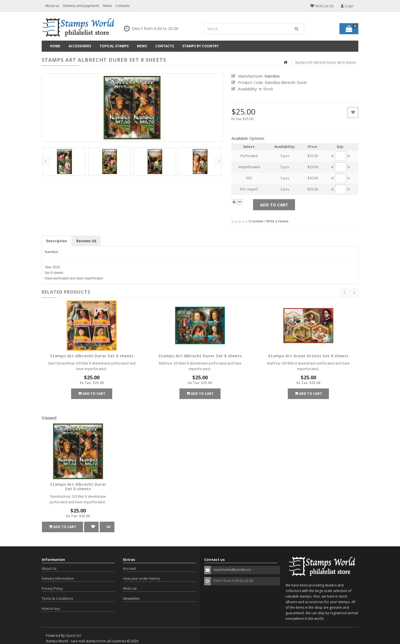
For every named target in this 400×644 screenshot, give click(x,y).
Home (55, 46)
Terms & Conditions (57, 598)
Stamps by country (200, 46)
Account (129, 568)
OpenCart (73, 635)
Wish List (130, 588)
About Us (49, 568)
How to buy (51, 608)
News (107, 5)
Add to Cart (274, 204)
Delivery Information (58, 578)
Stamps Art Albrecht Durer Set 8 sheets (92, 355)
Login (347, 6)
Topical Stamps (114, 46)
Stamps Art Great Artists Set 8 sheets (308, 355)
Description (56, 241)
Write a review (277, 221)
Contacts (122, 5)
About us (52, 5)
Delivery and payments (81, 5)
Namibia (51, 251)
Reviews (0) (86, 241)
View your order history (141, 578)
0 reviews (256, 221)
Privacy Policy (52, 588)
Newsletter (131, 598)
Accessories (80, 46)
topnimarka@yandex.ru (232, 569)
